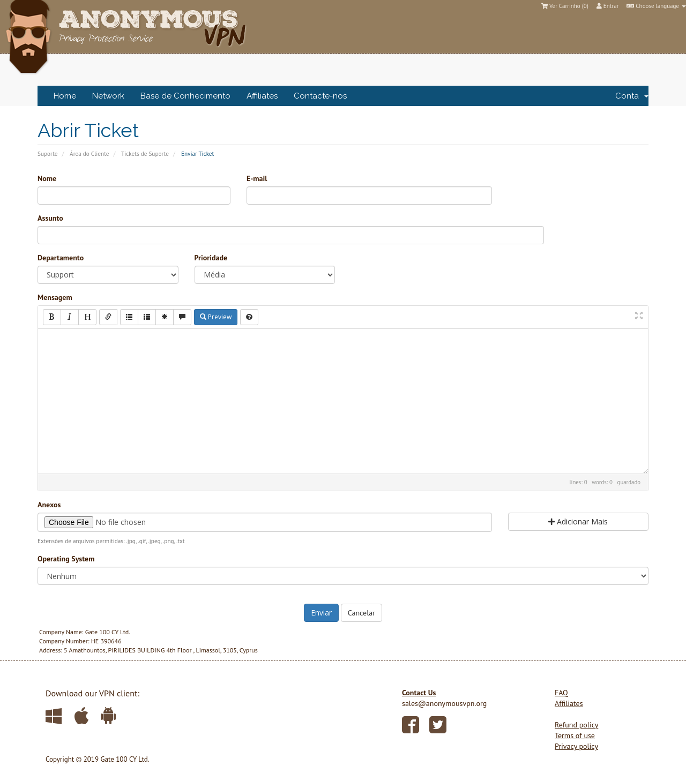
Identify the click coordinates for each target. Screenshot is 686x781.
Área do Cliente (89, 153)
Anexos (49, 504)
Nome (47, 178)
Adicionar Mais (578, 521)
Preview (216, 316)
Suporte (48, 153)
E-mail (257, 178)
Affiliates (262, 96)
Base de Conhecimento (185, 96)
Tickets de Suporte (145, 153)
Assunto (50, 218)
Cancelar (361, 613)
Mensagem (55, 297)
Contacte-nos (320, 96)
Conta (631, 96)
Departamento (61, 257)
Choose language (656, 6)
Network (108, 96)
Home (65, 96)
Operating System (66, 559)
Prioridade (211, 257)
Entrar (607, 6)
